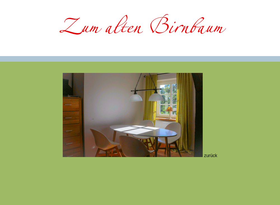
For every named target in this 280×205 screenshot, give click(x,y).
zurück (210, 155)
